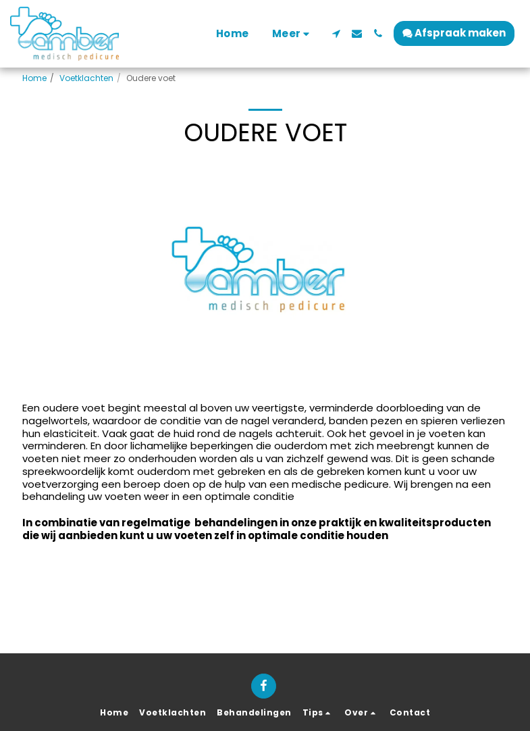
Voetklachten (86, 78)
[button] (336, 33)
